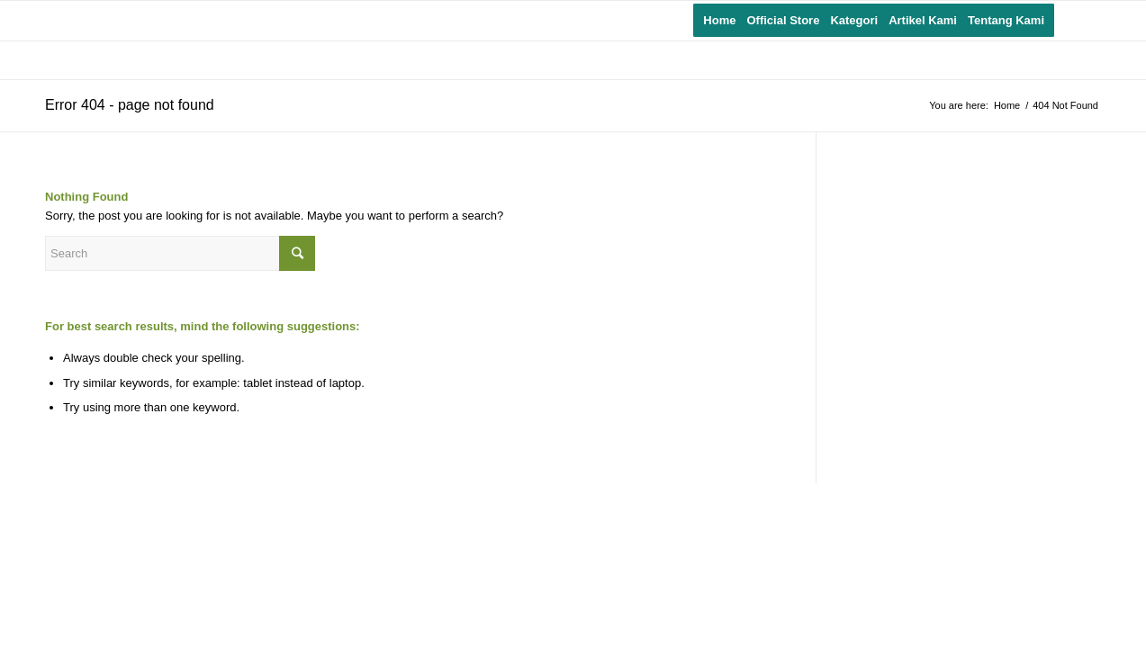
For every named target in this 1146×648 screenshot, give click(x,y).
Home (1007, 105)
